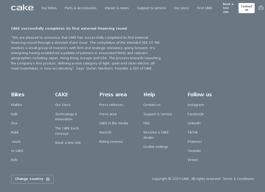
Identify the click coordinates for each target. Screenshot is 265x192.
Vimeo (193, 160)
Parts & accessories (81, 8)
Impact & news (117, 8)
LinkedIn (194, 123)
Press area (108, 114)
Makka (16, 105)
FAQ (146, 123)
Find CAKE (204, 8)
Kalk (14, 114)
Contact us (246, 8)
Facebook (196, 114)
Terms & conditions (238, 179)
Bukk (15, 132)
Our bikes (49, 8)
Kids (14, 160)
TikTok (193, 132)
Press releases (111, 105)
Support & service (151, 8)
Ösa (14, 123)
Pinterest (195, 141)
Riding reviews (111, 141)
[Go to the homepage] (22, 8)
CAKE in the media (113, 123)
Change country (32, 179)
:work (16, 141)
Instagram (196, 105)
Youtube (194, 151)
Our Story (62, 105)
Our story (181, 8)
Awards (105, 132)
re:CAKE (17, 151)
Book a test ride (228, 8)
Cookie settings (155, 147)
